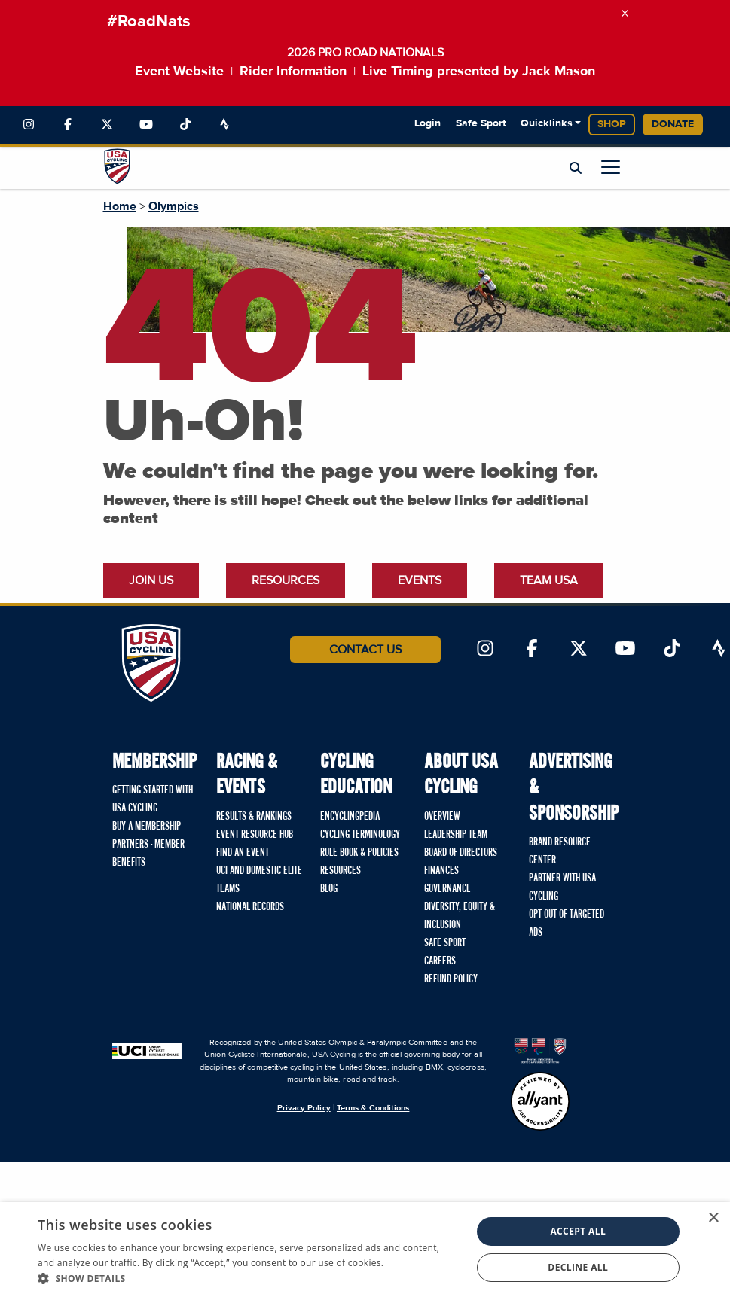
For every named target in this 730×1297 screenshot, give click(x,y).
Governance (447, 889)
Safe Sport (481, 123)
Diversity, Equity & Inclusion (459, 916)
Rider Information (293, 71)
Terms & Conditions (373, 1108)
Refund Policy (451, 979)
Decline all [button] (578, 1267)
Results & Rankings (254, 816)
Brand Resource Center (560, 851)
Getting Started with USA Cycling (152, 799)
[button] (248, 1278)
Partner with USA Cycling (562, 887)
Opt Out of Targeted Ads (566, 923)
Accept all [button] (578, 1231)
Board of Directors (460, 853)
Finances (441, 871)
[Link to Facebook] (67, 125)
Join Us (151, 580)
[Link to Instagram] (28, 125)
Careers (440, 961)
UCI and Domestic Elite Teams (259, 880)
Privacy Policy (304, 1108)
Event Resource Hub (254, 835)
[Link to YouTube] (146, 125)
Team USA (549, 580)
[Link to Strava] (224, 125)
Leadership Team (455, 835)
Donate (673, 124)
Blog (329, 889)
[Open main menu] (610, 166)
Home (119, 206)
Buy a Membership (146, 826)
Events (419, 580)
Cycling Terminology (360, 835)
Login (427, 123)
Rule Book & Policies (359, 853)
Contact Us (365, 650)
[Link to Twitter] (107, 125)
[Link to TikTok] (185, 125)
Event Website (179, 71)
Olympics (173, 206)
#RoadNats (149, 22)
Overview (442, 816)
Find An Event (242, 853)
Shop (611, 124)
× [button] (713, 1218)
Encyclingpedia (350, 816)
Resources (285, 580)
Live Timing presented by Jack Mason (478, 71)
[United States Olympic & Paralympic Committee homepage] (540, 1050)
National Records (250, 907)
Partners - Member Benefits (148, 853)
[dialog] (365, 1249)
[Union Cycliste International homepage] (147, 1050)
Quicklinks (547, 123)
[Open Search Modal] (576, 168)
